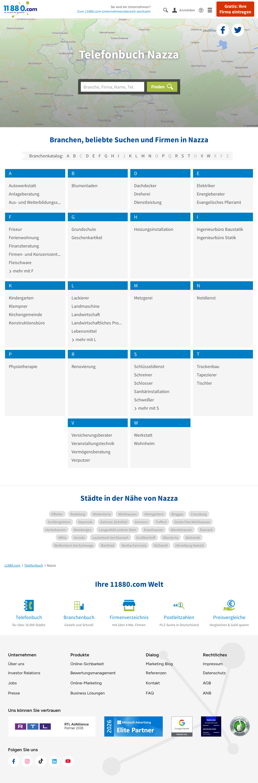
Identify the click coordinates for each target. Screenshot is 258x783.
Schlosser (143, 383)
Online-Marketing (86, 683)
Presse (14, 693)
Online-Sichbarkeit (87, 663)
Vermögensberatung (91, 452)
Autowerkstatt (22, 185)
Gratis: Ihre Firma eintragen (235, 9)
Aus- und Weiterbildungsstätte (35, 202)
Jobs (12, 683)
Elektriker (206, 185)
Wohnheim (144, 443)
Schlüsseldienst (149, 366)
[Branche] (112, 87)
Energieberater (211, 194)
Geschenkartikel (87, 237)
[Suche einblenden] (167, 10)
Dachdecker (145, 185)
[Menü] (212, 10)
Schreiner (143, 375)
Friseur (15, 229)
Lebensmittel (84, 331)
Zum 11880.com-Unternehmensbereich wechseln (114, 11)
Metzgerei (143, 298)
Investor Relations (24, 672)
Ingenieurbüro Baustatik (220, 229)
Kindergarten (21, 298)
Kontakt (153, 683)
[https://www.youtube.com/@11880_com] (68, 761)
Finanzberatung (24, 246)
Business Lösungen (87, 693)
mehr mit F (21, 271)
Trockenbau (208, 366)
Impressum (213, 663)
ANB (207, 693)
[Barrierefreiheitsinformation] (203, 10)
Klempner (18, 306)
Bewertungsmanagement (93, 672)
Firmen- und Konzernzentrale (35, 254)
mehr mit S (146, 408)
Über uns (16, 663)
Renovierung (83, 366)
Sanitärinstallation (151, 391)
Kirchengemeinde (25, 314)
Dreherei (142, 194)
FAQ (150, 693)
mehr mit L (84, 339)
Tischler (204, 383)
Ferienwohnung (24, 237)
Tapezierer (207, 375)
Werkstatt (143, 435)
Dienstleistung (148, 202)
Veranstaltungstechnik (93, 443)
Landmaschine (86, 306)
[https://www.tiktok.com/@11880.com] (40, 761)
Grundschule (84, 229)
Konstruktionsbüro (27, 323)
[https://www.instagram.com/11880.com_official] (27, 761)
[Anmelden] (185, 10)
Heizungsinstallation (153, 229)
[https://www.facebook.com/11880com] (13, 761)
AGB (207, 683)
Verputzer (81, 460)
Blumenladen (85, 185)
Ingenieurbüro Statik (216, 237)
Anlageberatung (24, 194)
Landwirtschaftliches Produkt (98, 323)
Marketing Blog (159, 663)
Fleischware (20, 262)
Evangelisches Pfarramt (219, 202)
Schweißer (144, 400)
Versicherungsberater (92, 435)
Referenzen (156, 672)
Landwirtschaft (86, 314)
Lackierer (80, 298)
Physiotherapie (23, 366)
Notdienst (206, 298)
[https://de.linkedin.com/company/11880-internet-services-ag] (54, 761)
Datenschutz (214, 672)
